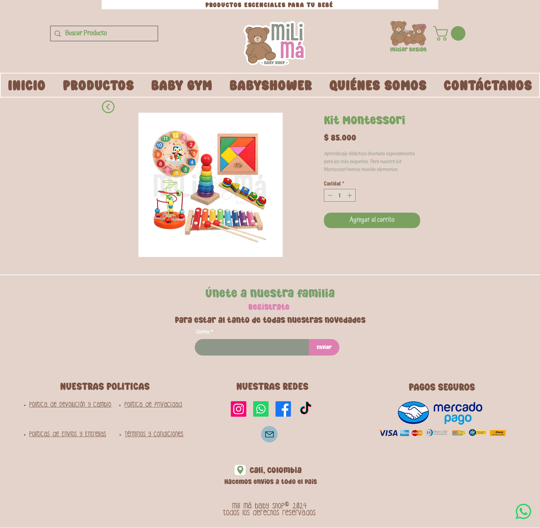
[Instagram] (238, 409)
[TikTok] (305, 409)
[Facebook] (283, 409)
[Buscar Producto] (104, 33)
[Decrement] (329, 195)
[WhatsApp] (523, 511)
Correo (203, 332)
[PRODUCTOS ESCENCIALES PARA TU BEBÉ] (270, 4)
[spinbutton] (340, 195)
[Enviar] (324, 347)
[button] (408, 33)
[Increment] (350, 195)
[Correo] (269, 434)
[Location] (240, 470)
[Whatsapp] (261, 409)
